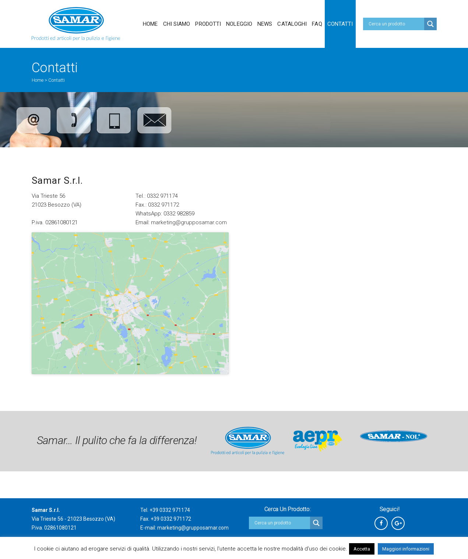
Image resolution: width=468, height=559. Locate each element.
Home (37, 80)
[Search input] (395, 24)
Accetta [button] (361, 549)
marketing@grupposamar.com (189, 222)
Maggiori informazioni (405, 549)
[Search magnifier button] (430, 24)
